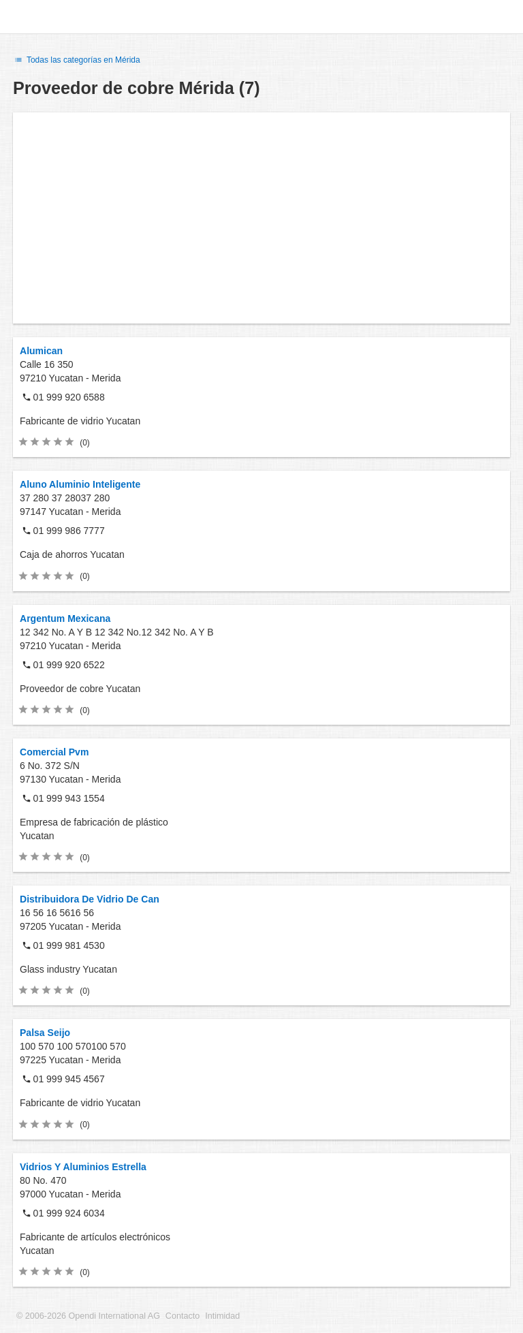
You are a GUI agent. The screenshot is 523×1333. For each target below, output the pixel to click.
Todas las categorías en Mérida (76, 60)
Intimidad (222, 1316)
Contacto (182, 1316)
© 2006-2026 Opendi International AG (88, 1316)
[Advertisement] (261, 218)
